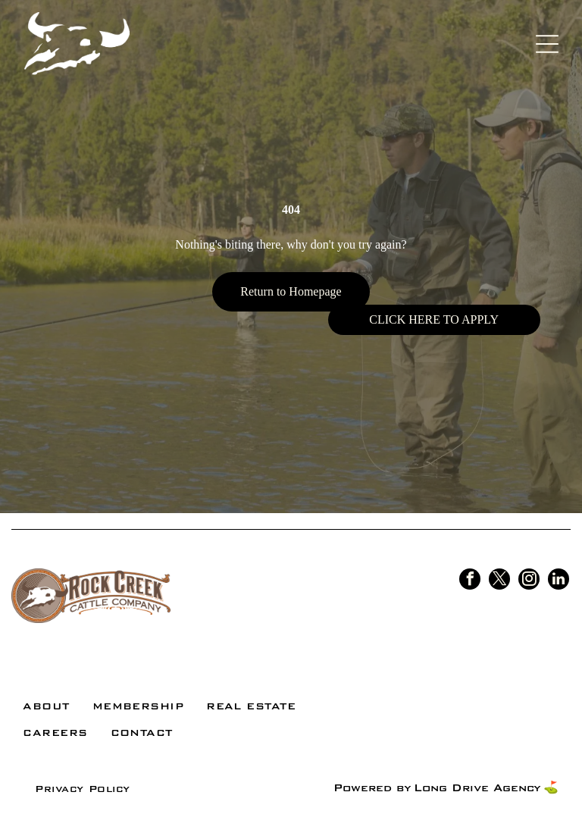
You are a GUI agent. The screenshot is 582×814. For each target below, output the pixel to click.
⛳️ (551, 787)
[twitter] (499, 580)
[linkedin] (558, 580)
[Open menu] (547, 44)
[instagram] (529, 580)
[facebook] (469, 580)
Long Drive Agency (477, 787)
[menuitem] (45, 706)
